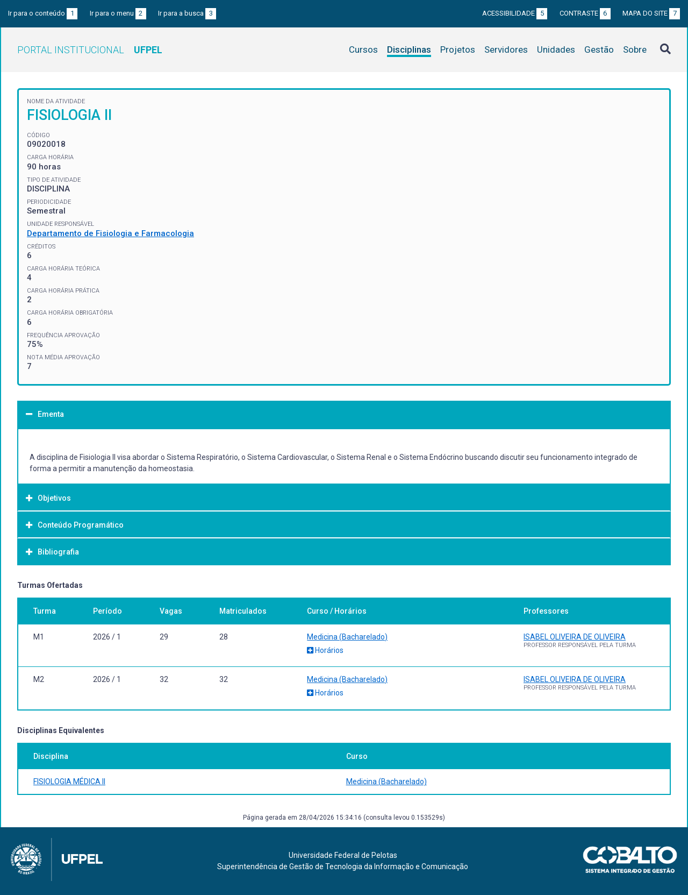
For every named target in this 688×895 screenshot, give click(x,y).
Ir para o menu (118, 13)
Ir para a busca (187, 13)
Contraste (585, 13)
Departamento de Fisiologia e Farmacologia (110, 233)
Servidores (506, 49)
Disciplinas (409, 49)
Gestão (599, 49)
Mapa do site (651, 13)
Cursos (363, 49)
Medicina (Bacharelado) (347, 637)
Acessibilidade (514, 13)
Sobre (635, 49)
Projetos (457, 49)
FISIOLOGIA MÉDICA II (69, 781)
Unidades (556, 49)
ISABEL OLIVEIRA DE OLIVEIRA (575, 637)
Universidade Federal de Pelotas (343, 855)
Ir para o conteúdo (42, 13)
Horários (325, 650)
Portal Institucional (89, 49)
